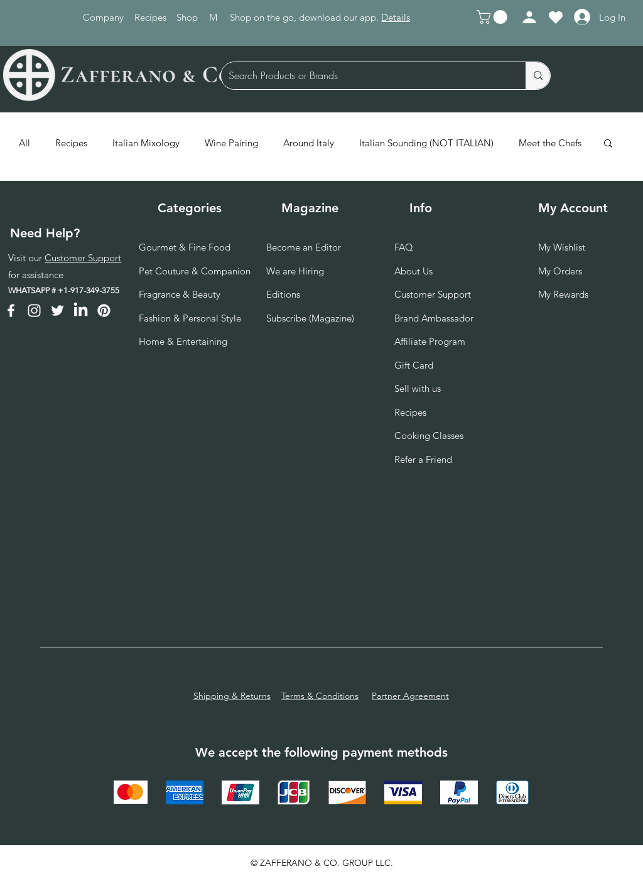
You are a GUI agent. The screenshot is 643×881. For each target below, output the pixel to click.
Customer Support (83, 258)
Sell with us (417, 388)
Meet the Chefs (550, 143)
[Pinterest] (103, 310)
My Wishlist (561, 247)
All (24, 143)
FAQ (403, 247)
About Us (413, 271)
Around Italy (308, 143)
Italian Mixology (146, 143)
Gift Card (413, 365)
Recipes (71, 143)
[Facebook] (11, 310)
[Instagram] (34, 310)
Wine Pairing (231, 143)
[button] (494, 17)
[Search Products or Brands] (364, 75)
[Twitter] (57, 310)
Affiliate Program (429, 341)
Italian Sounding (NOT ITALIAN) (426, 143)
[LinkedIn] (80, 310)
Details (395, 17)
